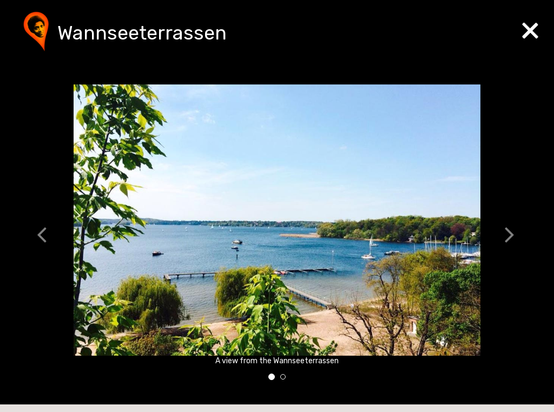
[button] (48, 236)
